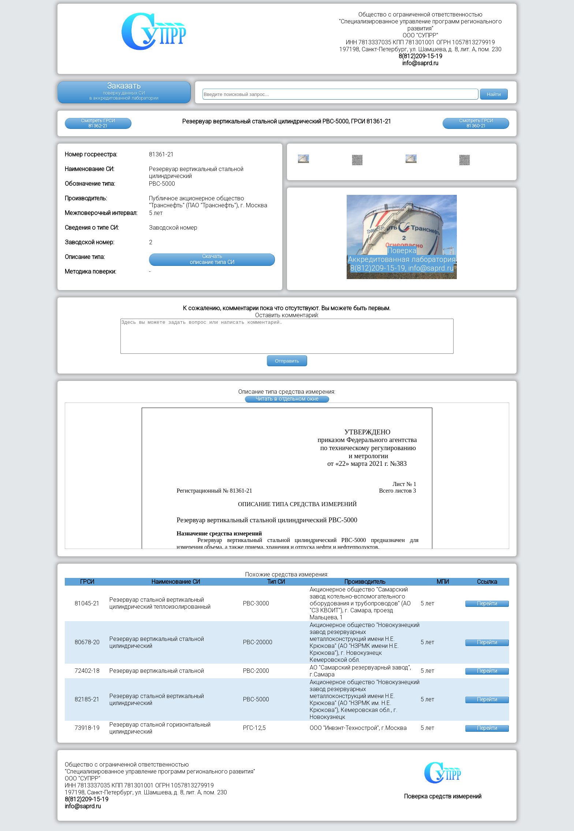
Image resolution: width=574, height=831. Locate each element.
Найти (494, 94)
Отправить (287, 367)
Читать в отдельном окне (287, 405)
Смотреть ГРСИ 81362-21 (98, 123)
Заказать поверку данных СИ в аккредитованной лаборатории (124, 91)
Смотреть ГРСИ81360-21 (476, 123)
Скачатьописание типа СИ (212, 259)
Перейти (487, 610)
